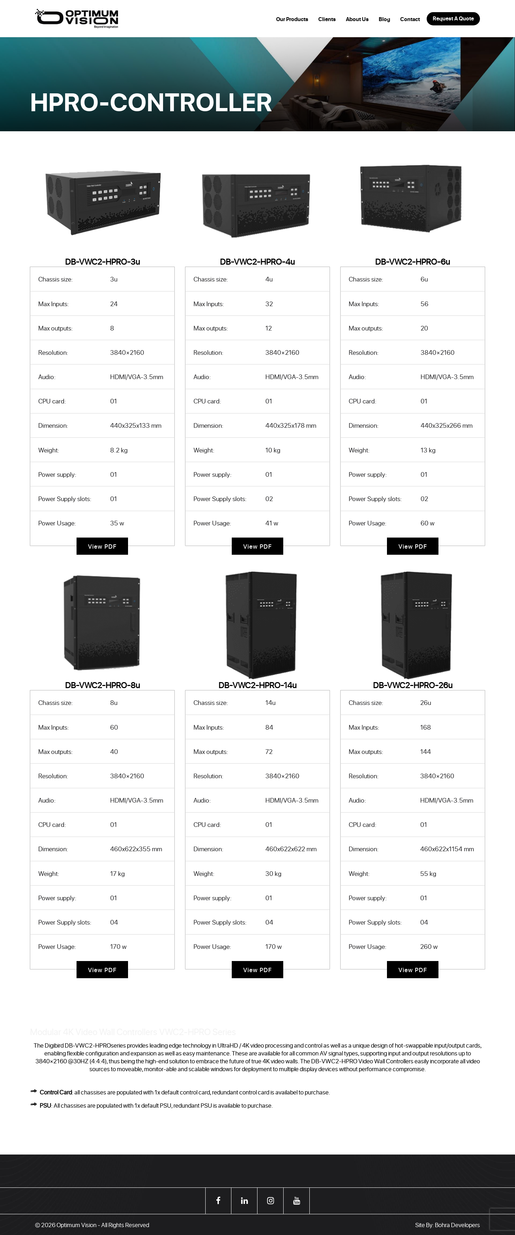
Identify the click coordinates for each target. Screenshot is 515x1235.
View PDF (102, 546)
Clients (327, 19)
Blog (384, 19)
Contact (410, 19)
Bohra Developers (457, 1225)
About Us (357, 19)
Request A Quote (453, 18)
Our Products (292, 19)
